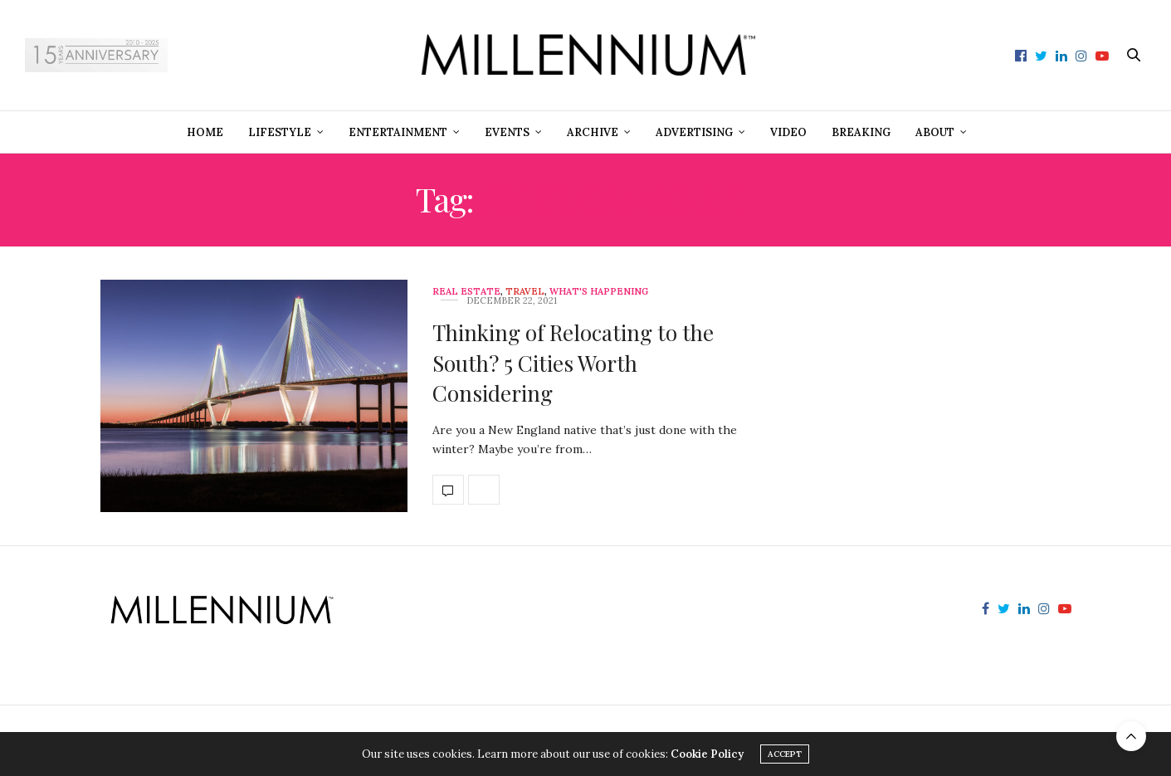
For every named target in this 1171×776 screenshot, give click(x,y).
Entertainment (398, 132)
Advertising (694, 132)
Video (788, 132)
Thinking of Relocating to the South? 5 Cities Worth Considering (573, 363)
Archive (592, 132)
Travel (524, 291)
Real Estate (466, 291)
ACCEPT (785, 754)
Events (507, 132)
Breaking (861, 132)
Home (205, 132)
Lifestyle (279, 132)
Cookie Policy (707, 754)
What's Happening (598, 291)
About (934, 132)
